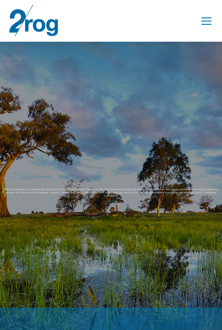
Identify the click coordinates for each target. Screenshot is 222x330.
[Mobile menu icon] (206, 21)
